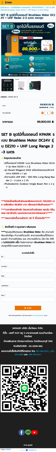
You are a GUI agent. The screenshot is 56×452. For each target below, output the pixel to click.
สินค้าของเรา (5, 7)
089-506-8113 (35, 354)
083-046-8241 (42, 351)
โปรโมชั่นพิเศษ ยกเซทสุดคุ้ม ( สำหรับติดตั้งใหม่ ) (27, 7)
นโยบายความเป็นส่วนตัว (37, 315)
